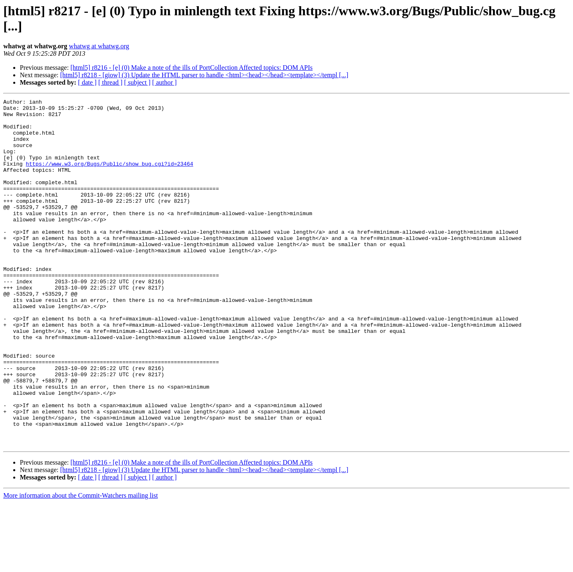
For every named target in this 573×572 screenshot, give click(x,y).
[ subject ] (137, 82)
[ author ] (164, 82)
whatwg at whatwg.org (99, 46)
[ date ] (87, 82)
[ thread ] (110, 82)
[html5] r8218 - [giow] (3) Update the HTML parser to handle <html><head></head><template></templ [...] (204, 74)
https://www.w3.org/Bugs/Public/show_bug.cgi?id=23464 (109, 177)
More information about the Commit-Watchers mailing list (80, 564)
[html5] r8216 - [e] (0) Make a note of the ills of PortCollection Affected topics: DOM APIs (192, 67)
